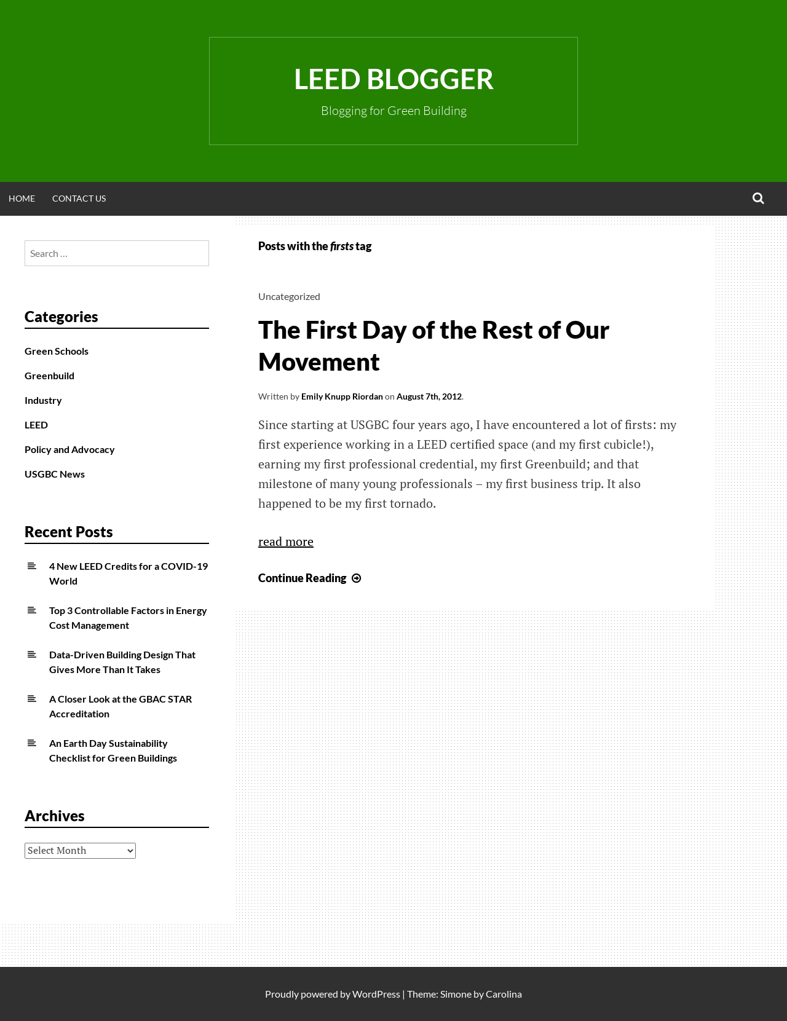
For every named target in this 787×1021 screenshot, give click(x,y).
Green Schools (57, 351)
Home (22, 198)
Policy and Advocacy (70, 449)
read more (286, 541)
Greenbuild (49, 375)
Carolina (504, 993)
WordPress (376, 993)
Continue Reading (311, 578)
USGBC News (55, 473)
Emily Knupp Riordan (342, 396)
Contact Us (79, 198)
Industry (43, 400)
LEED (36, 424)
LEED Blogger (394, 78)
